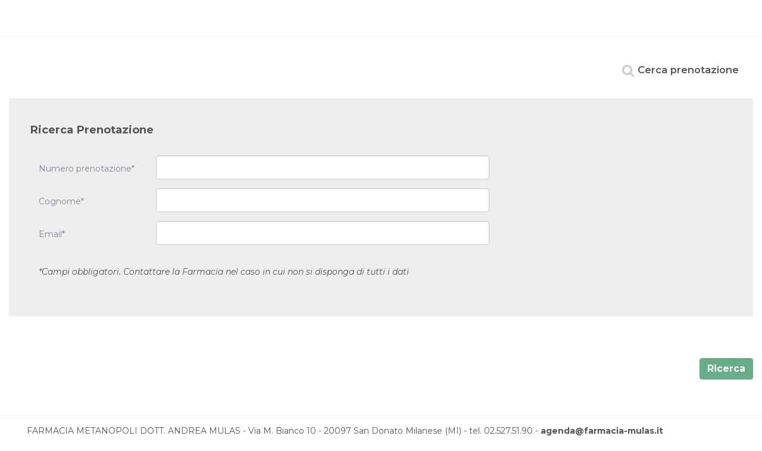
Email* (52, 234)
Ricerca (726, 368)
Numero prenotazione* (87, 168)
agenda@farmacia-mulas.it (602, 430)
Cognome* (61, 201)
